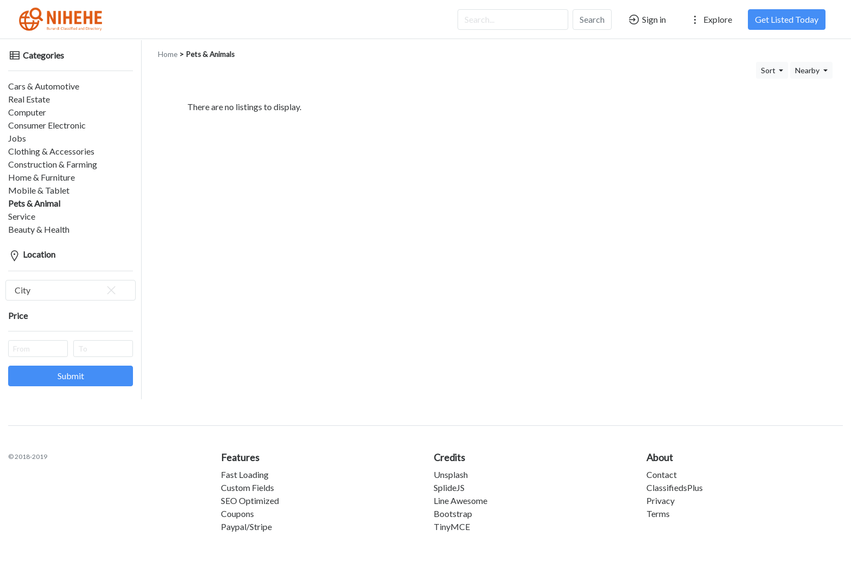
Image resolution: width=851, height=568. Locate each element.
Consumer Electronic (47, 125)
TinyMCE (452, 526)
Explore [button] (710, 19)
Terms (658, 513)
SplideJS (449, 487)
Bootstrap (453, 513)
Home (167, 54)
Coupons (237, 513)
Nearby (808, 70)
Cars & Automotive (43, 86)
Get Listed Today (786, 19)
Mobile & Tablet (38, 190)
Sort (769, 70)
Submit (71, 376)
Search (592, 19)
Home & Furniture (41, 177)
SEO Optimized (250, 500)
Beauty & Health (38, 229)
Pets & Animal (34, 203)
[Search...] (513, 19)
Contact (661, 474)
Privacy (660, 500)
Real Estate (29, 99)
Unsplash (451, 474)
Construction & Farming (52, 164)
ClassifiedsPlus (674, 487)
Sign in (646, 19)
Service (21, 216)
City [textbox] (66, 290)
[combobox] (70, 290)
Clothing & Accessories (51, 151)
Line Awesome (460, 500)
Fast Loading (245, 474)
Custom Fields (247, 487)
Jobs (17, 138)
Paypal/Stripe (246, 526)
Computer (27, 112)
